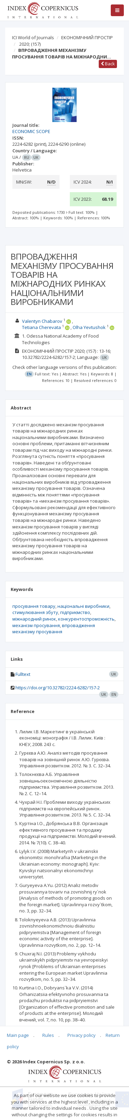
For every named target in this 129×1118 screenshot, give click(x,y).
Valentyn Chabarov (42, 321)
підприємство (75, 612)
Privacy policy (81, 1035)
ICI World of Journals (33, 37)
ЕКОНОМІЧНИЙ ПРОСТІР (87, 37)
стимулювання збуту (35, 612)
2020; (30, 44)
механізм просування (36, 625)
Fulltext (22, 674)
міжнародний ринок (34, 619)
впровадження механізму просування (53, 628)
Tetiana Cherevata (41, 327)
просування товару (33, 606)
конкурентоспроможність (86, 619)
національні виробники (83, 606)
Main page (18, 1035)
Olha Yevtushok (89, 327)
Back (108, 64)
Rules (48, 1035)
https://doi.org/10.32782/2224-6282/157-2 (57, 687)
